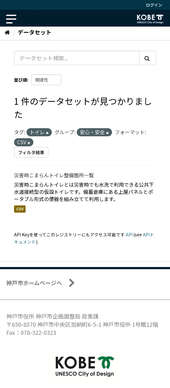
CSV (19, 208)
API (129, 234)
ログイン (154, 5)
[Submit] (147, 58)
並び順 (20, 80)
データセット (34, 32)
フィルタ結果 (31, 152)
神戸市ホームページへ (34, 283)
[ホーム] (7, 32)
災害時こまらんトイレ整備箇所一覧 (54, 175)
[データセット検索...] (76, 58)
